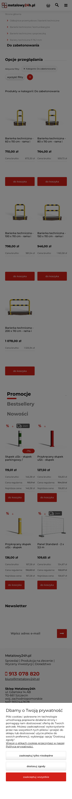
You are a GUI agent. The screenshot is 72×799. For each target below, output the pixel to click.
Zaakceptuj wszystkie (36, 776)
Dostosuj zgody (36, 766)
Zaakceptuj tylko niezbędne (36, 755)
